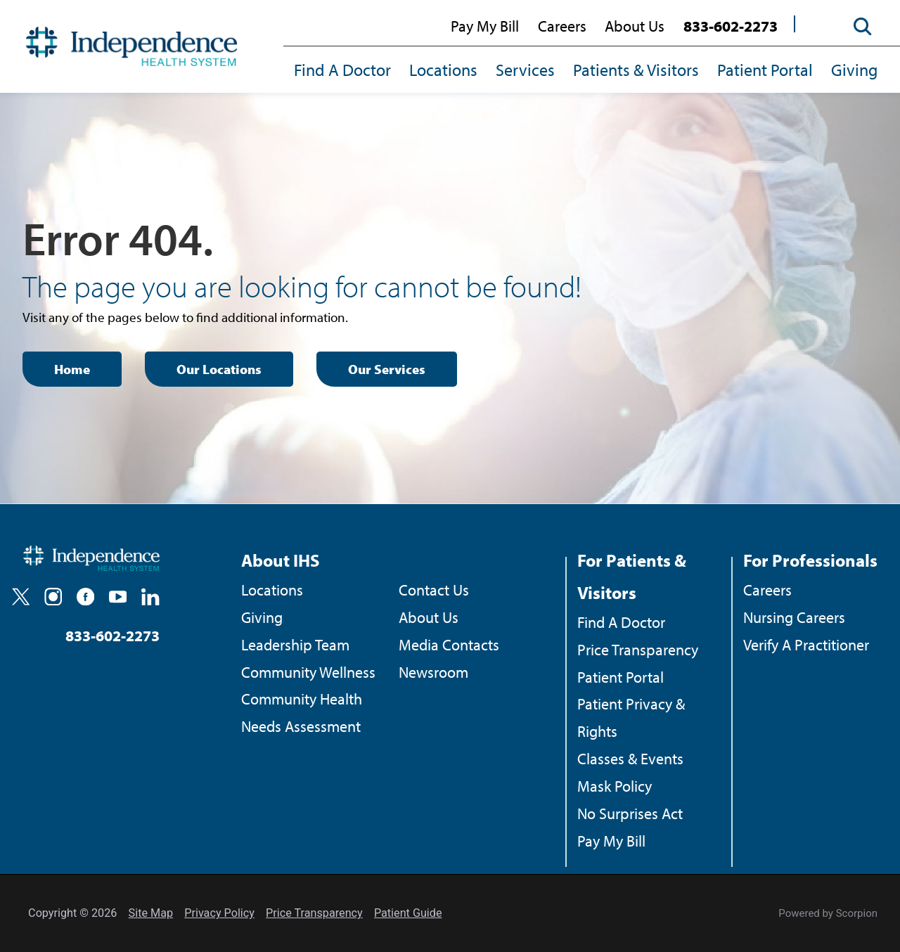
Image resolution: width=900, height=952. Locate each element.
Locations (443, 69)
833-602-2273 (730, 26)
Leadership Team (295, 645)
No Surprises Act (630, 813)
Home (72, 369)
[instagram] (53, 596)
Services (525, 69)
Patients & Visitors (636, 69)
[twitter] (21, 596)
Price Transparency (637, 650)
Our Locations (219, 369)
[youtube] (118, 596)
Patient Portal (765, 69)
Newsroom (433, 672)
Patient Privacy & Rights (631, 717)
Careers (562, 26)
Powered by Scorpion (828, 913)
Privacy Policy (219, 913)
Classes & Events (630, 758)
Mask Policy (614, 786)
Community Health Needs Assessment (301, 712)
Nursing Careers (794, 617)
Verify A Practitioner (806, 645)
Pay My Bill (485, 26)
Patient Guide (408, 913)
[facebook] (85, 596)
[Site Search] (855, 27)
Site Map (151, 913)
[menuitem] (347, 71)
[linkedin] (150, 596)
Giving (854, 69)
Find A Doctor (342, 69)
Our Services (386, 369)
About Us (634, 26)
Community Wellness (308, 672)
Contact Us (434, 590)
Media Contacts (449, 645)
